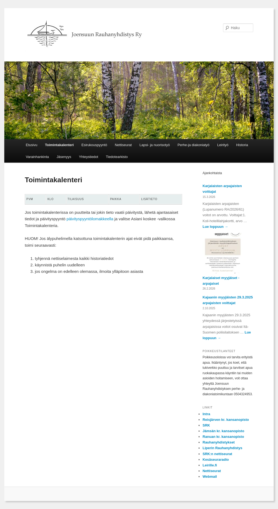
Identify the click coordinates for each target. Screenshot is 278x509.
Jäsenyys (64, 157)
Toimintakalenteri (59, 145)
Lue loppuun (215, 227)
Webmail (210, 476)
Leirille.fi (210, 465)
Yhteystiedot (88, 157)
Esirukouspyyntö (94, 145)
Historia (242, 145)
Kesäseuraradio (216, 460)
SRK (206, 425)
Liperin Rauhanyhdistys (222, 448)
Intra (206, 414)
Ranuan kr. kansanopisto (223, 437)
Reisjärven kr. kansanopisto (226, 420)
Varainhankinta (37, 157)
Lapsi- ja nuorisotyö (155, 145)
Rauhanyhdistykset (219, 442)
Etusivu (31, 145)
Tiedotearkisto (117, 157)
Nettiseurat (123, 145)
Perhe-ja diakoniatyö (194, 145)
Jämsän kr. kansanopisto (223, 431)
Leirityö (222, 145)
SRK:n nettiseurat (217, 454)
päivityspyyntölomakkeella (90, 218)
